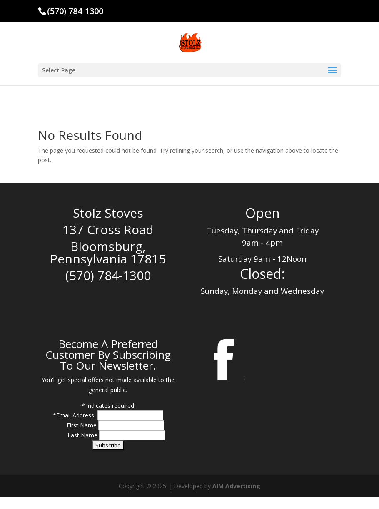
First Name (82, 425)
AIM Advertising (236, 486)
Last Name (83, 435)
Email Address (76, 415)
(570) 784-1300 (75, 11)
